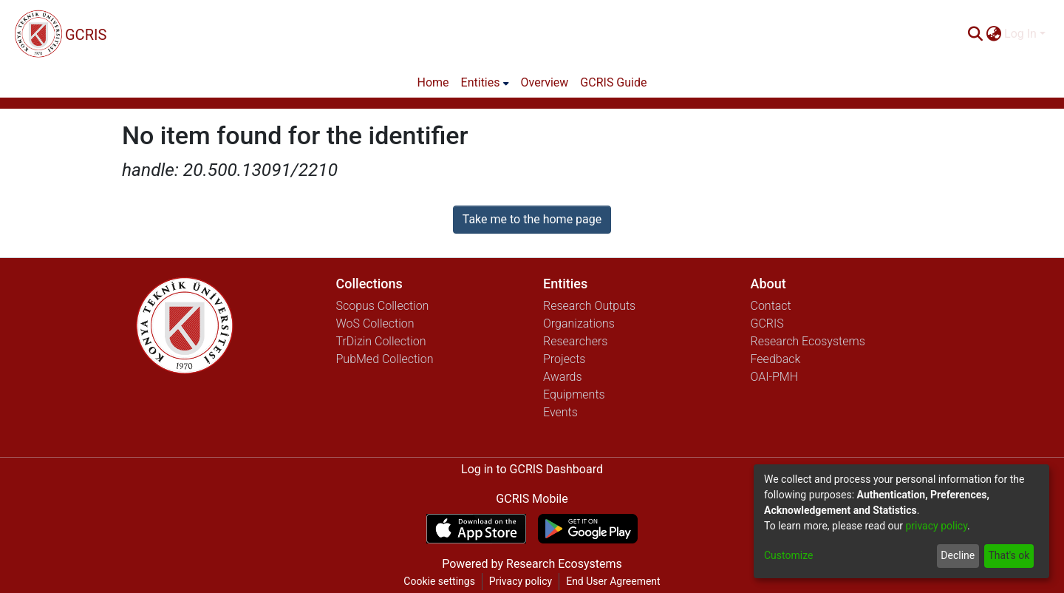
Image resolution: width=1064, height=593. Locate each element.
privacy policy (936, 526)
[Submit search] (975, 34)
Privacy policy (520, 581)
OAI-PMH (775, 377)
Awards (562, 377)
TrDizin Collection (381, 341)
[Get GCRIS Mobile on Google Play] (588, 528)
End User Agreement (613, 581)
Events (560, 412)
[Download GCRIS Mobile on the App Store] (476, 528)
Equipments (574, 394)
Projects (564, 359)
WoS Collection (375, 323)
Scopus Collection (382, 306)
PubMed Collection (385, 359)
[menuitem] (993, 34)
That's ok (1008, 555)
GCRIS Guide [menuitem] (613, 82)
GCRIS (767, 323)
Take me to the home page (532, 219)
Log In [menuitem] (1020, 34)
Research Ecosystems (808, 341)
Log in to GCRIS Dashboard (532, 469)
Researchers (575, 341)
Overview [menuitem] (545, 82)
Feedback (776, 359)
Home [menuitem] (433, 82)
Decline (958, 555)
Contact (771, 306)
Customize (788, 555)
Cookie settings (439, 581)
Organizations (579, 323)
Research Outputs (589, 306)
